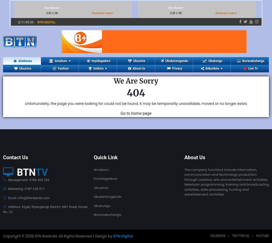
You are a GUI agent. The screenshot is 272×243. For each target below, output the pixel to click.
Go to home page (136, 113)
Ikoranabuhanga (250, 61)
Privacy (174, 68)
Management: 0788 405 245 (26, 180)
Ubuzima (136, 61)
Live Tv (251, 68)
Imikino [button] (98, 68)
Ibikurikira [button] (212, 68)
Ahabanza (22, 61)
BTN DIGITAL (47, 22)
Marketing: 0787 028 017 (24, 189)
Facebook (218, 236)
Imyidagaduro (98, 61)
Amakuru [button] (60, 61)
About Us (136, 68)
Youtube (262, 236)
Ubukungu (212, 61)
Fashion (61, 68)
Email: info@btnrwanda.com (26, 198)
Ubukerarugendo (174, 61)
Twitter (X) (240, 236)
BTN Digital (123, 236)
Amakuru (101, 169)
